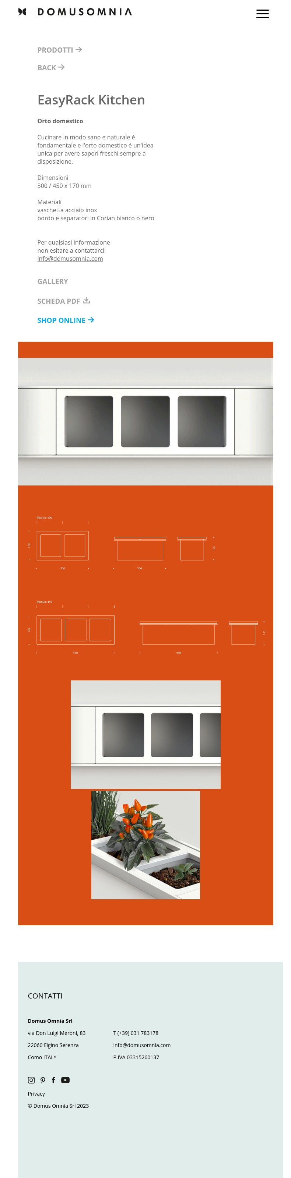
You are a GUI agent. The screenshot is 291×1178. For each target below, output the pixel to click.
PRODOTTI (56, 50)
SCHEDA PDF (64, 301)
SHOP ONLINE (63, 320)
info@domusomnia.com (70, 259)
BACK (48, 67)
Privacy (36, 1093)
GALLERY (53, 281)
